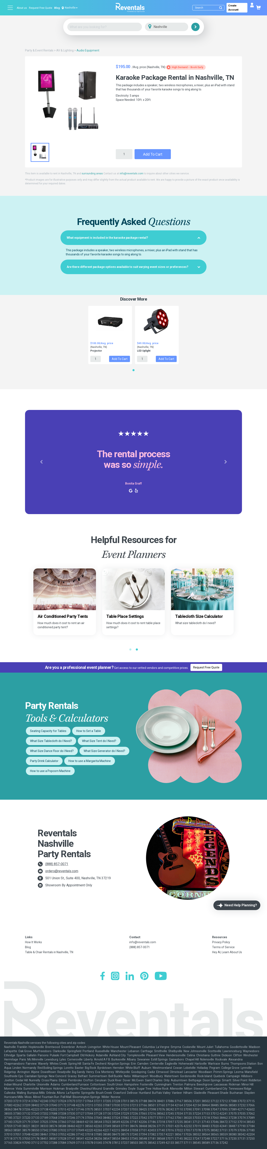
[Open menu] (10, 8)
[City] (172, 27)
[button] (41, 462)
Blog (57, 7)
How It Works (33, 942)
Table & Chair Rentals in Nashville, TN (49, 952)
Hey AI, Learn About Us (227, 952)
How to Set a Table (88, 731)
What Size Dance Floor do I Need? (52, 751)
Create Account (233, 7)
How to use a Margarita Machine (89, 761)
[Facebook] (102, 976)
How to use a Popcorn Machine (50, 771)
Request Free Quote (40, 7)
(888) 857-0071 (56, 864)
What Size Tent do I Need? (99, 741)
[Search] (209, 8)
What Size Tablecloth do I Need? (51, 741)
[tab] (133, 237)
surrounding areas (92, 173)
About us (22, 7)
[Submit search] (220, 7)
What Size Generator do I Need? (104, 751)
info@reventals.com (131, 173)
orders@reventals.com (61, 871)
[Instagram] (115, 976)
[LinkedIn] (130, 976)
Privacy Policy (221, 942)
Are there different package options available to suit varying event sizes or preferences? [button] (133, 267)
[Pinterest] (144, 976)
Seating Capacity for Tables (48, 731)
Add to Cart (152, 154)
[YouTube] (161, 976)
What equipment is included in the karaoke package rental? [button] (133, 237)
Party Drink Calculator (44, 761)
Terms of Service (223, 947)
